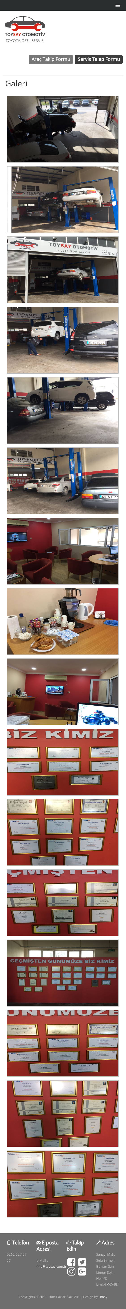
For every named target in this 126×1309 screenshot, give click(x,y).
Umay (103, 1297)
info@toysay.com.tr (51, 1266)
